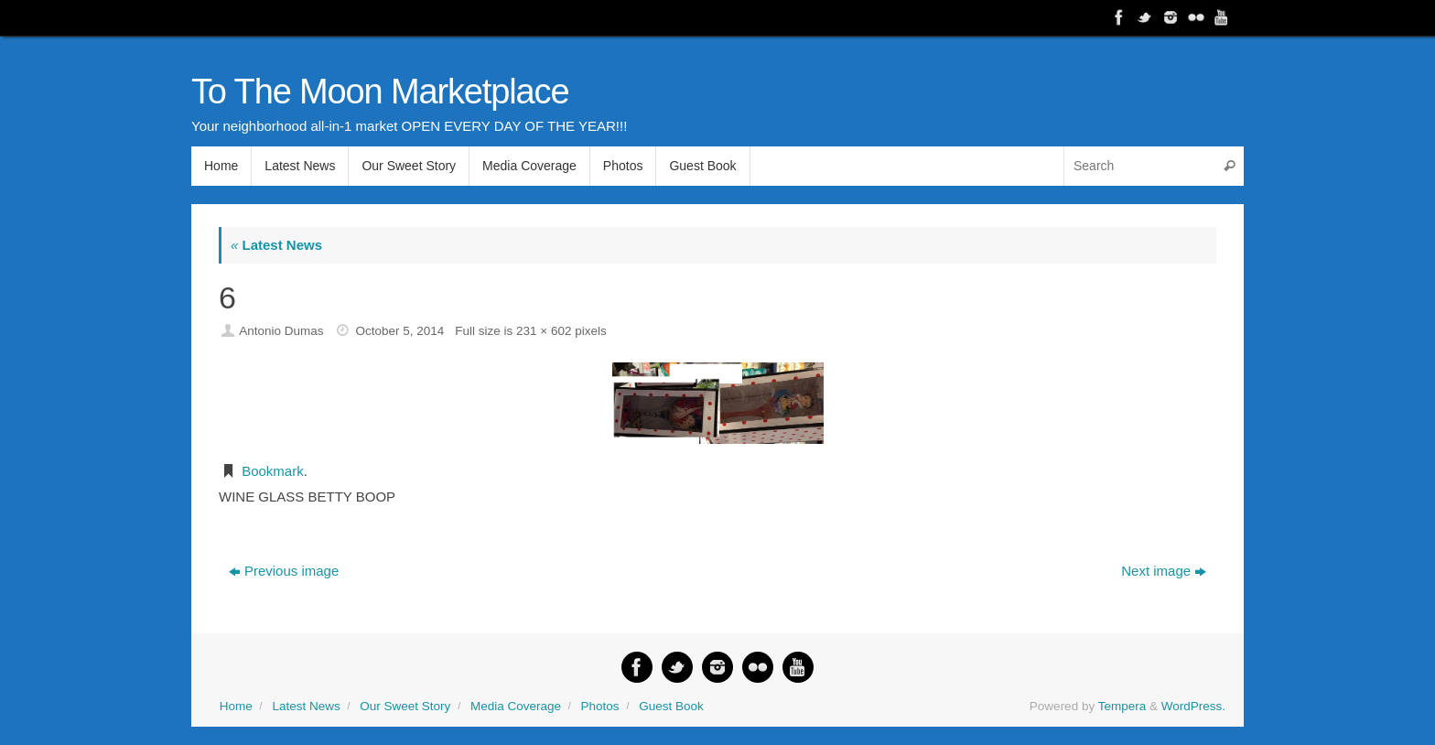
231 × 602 (543, 331)
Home (236, 706)
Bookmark (273, 471)
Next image (1163, 570)
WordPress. (1193, 706)
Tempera (1122, 706)
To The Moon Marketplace (379, 92)
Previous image (284, 570)
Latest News (276, 245)
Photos (600, 706)
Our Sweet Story (405, 706)
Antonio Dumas (281, 331)
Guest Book (671, 706)
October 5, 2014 (399, 331)
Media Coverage (515, 706)
